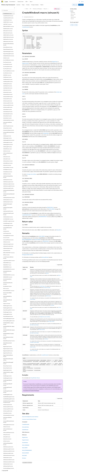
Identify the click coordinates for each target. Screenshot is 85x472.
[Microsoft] (2, 1)
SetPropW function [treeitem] (6, 436)
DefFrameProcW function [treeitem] (7, 32)
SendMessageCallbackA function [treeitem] (7, 381)
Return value (73, 14)
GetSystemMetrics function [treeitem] (8, 167)
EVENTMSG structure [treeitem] (7, 75)
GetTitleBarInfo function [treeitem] (7, 169)
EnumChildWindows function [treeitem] (8, 60)
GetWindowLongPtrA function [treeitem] (8, 183)
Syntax (72, 11)
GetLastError (59, 229)
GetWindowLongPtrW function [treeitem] (8, 186)
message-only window (31, 174)
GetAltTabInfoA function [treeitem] (7, 85)
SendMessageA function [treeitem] (7, 378)
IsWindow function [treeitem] (6, 241)
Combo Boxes (42, 286)
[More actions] (62, 9)
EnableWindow (25, 429)
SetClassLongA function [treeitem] (7, 404)
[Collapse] (14, 8)
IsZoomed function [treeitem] (6, 250)
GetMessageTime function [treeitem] (8, 144)
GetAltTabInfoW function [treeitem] (7, 88)
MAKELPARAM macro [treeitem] (7, 262)
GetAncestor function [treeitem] (7, 90)
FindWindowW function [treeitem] (7, 83)
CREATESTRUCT (50, 207)
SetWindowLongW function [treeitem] (8, 453)
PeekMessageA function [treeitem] (7, 305)
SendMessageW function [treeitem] (7, 394)
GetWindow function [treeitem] (7, 173)
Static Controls (32, 347)
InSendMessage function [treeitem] (7, 223)
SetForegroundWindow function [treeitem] (7, 418)
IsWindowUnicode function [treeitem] (8, 246)
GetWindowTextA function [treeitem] (8, 201)
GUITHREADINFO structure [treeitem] (8, 219)
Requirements (73, 17)
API (30, 8)
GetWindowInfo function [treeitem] (7, 179)
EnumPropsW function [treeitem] (7, 68)
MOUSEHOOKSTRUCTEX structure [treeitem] (7, 283)
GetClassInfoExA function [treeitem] (7, 94)
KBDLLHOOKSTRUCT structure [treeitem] (8, 252)
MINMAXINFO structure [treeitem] (7, 277)
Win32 (27, 8)
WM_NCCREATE (37, 239)
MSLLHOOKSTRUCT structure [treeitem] (8, 290)
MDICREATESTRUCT (43, 216)
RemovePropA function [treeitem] (7, 365)
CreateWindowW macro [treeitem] (7, 20)
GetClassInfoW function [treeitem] (7, 98)
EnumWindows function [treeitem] (7, 73)
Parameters (73, 12)
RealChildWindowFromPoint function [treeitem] (8, 338)
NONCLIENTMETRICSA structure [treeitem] (7, 297)
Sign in (82, 1)
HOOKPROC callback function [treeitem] (8, 221)
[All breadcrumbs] (23, 9)
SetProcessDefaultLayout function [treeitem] (7, 429)
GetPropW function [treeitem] (6, 158)
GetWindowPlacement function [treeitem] (9, 197)
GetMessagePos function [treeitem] (7, 142)
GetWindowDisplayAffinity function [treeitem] (8, 176)
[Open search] (79, 2)
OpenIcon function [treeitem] (6, 303)
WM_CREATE (51, 209)
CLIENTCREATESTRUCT (27, 215)
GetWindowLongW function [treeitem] (8, 188)
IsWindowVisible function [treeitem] (7, 248)
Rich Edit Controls (51, 321)
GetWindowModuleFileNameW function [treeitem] (8, 194)
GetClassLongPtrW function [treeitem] (8, 105)
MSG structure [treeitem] (6, 288)
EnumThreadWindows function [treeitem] (8, 70)
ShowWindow (46, 133)
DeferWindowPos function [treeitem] (8, 28)
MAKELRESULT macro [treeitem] (7, 264)
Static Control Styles (33, 350)
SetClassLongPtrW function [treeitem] (8, 408)
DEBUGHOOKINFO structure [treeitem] (8, 26)
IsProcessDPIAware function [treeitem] (8, 239)
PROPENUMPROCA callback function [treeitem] (8, 323)
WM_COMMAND (25, 445)
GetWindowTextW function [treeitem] (8, 211)
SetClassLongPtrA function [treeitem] (8, 406)
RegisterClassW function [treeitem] (7, 353)
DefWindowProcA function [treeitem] (8, 39)
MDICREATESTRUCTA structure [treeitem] (9, 269)
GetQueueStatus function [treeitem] (8, 161)
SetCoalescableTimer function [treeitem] (8, 415)
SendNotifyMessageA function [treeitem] (8, 396)
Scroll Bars (46, 338)
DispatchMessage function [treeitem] (8, 49)
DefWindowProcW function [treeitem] (8, 41)
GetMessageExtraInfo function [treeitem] (8, 140)
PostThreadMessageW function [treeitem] (9, 320)
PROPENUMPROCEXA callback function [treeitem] (8, 327)
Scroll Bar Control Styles (34, 342)
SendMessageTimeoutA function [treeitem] (7, 388)
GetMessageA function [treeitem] (7, 138)
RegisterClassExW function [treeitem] (8, 350)
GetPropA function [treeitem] (6, 156)
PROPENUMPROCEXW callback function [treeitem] (9, 330)
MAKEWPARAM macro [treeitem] (7, 267)
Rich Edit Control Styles (34, 324)
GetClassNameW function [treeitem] (8, 113)
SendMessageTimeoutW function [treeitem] (7, 391)
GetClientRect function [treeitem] (7, 118)
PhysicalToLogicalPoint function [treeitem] (9, 310)
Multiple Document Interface (45, 316)
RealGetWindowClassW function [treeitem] (7, 343)
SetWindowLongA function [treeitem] (8, 446)
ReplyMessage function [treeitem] (7, 370)
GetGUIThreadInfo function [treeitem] (8, 125)
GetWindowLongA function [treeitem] (8, 181)
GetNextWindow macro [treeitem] (7, 148)
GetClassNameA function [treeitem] (7, 111)
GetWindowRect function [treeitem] (7, 199)
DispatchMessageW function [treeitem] (8, 53)
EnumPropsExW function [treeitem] (7, 66)
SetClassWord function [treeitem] (7, 413)
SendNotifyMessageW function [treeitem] (9, 398)
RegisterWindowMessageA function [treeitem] (8, 359)
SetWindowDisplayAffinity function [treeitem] (8, 444)
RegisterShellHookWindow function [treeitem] (8, 356)
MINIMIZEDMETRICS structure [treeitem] (8, 274)
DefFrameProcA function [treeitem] (7, 30)
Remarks (72, 15)
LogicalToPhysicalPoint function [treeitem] (9, 260)
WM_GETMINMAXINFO (27, 239)
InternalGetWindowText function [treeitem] (7, 228)
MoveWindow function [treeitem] (7, 286)
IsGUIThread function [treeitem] (7, 233)
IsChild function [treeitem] (6, 231)
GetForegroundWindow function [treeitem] (7, 123)
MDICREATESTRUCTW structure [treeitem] (7, 272)
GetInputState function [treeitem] (7, 128)
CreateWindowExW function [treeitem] (8, 17)
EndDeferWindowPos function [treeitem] (8, 55)
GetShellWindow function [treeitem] (8, 163)
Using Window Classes (35, 377)
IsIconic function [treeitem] (6, 237)
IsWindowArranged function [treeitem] (8, 244)
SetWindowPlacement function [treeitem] (8, 455)
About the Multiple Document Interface (30, 416)
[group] (42, 366)
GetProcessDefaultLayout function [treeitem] (7, 154)
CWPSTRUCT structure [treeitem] (7, 24)
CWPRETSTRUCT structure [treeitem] (8, 22)
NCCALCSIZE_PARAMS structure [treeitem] (7, 293)
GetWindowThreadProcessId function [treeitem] (8, 214)
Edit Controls (48, 295)
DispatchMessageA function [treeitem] (8, 51)
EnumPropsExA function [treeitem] (7, 64)
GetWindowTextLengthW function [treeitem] (7, 208)
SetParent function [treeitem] (6, 426)
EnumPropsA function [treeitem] (7, 62)
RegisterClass (54, 61)
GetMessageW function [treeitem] (7, 146)
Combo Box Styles (47, 287)
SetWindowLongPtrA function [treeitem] (8, 449)
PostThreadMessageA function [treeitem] (8, 318)
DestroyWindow (45, 257)
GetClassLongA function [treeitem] (7, 100)
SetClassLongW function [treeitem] (7, 411)
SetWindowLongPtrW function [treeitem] (8, 451)
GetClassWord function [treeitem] (7, 115)
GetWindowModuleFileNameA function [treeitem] (8, 191)
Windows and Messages (37, 8)
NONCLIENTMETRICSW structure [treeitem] (7, 300)
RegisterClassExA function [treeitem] (8, 348)
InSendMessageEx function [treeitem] (8, 225)
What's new (75, 4)
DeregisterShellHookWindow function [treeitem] (8, 44)
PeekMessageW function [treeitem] (7, 307)
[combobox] (8, 10)
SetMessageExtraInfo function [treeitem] (8, 424)
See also (72, 18)
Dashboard (81, 4)
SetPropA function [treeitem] (6, 434)
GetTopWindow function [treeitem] (7, 171)
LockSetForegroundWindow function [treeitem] (8, 257)
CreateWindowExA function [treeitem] (8, 15)
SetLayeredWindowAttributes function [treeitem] (8, 421)
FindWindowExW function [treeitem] (8, 81)
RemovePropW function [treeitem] (7, 368)
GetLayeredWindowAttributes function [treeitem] (8, 133)
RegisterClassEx (25, 63)
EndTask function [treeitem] (6, 58)
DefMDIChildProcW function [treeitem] (8, 37)
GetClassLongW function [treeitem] (7, 107)
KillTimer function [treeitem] (6, 254)
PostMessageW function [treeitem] (7, 314)
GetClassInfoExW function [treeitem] (8, 96)
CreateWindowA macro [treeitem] (7, 13)
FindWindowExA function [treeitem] (7, 79)
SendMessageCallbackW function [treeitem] (7, 384)
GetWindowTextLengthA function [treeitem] (7, 204)
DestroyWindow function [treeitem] (7, 47)
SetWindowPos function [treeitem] (7, 457)
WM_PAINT (24, 455)
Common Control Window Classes (29, 419)
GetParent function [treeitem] (6, 151)
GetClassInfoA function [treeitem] (7, 92)
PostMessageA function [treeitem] (7, 312)
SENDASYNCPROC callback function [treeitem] (8, 373)
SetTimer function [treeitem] (6, 441)
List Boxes (52, 305)
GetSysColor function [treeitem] (7, 165)
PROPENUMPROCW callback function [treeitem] (8, 334)
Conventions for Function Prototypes (31, 390)
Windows (24, 458)
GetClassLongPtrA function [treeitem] (8, 103)
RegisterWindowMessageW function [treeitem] (8, 363)
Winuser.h (45, 8)
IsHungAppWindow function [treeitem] (8, 235)
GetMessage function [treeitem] (7, 135)
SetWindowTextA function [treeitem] (8, 464)
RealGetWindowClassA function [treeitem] (9, 340)
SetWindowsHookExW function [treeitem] (9, 461)
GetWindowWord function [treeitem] (8, 216)
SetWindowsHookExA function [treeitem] (8, 459)
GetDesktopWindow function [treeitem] (8, 120)
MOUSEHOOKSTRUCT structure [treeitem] (7, 280)
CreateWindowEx (25, 27)
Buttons (47, 273)
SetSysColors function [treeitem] (7, 438)
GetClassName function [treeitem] (7, 109)
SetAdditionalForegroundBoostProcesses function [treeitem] (8, 401)
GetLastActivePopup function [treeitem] (8, 130)
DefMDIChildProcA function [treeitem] (8, 35)
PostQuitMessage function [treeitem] (8, 316)
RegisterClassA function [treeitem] (7, 346)
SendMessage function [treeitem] (7, 375)
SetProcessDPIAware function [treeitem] (8, 432)
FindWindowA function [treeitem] (7, 77)
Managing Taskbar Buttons (27, 254)
